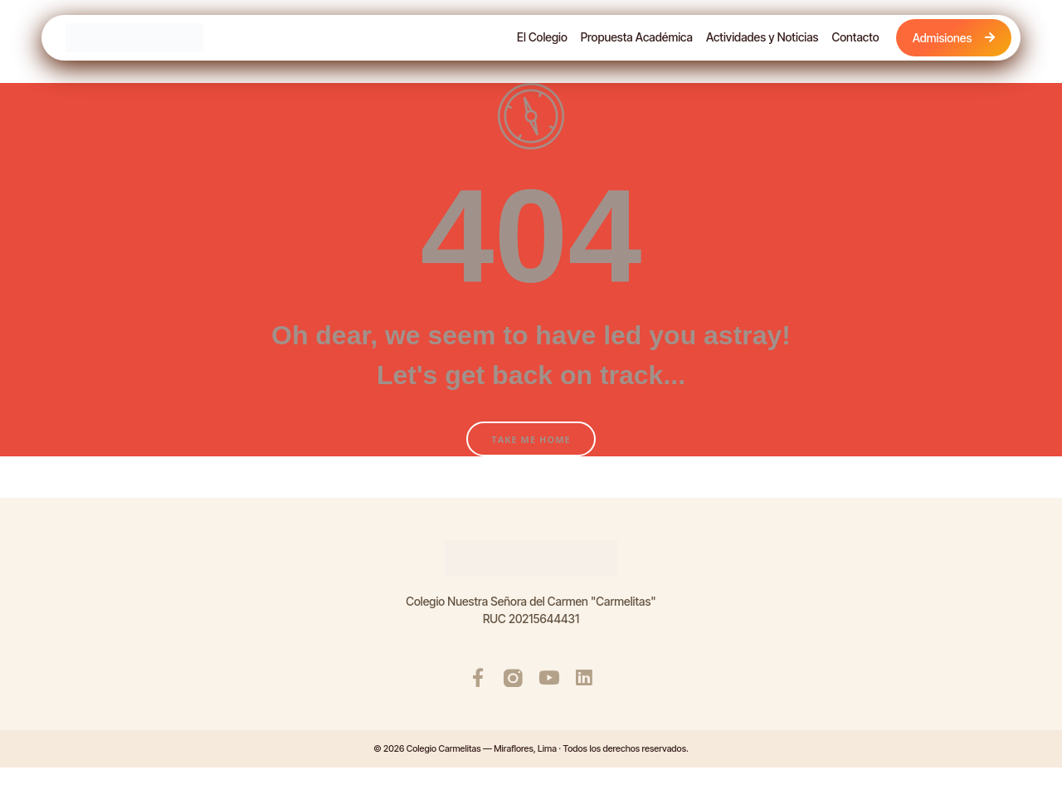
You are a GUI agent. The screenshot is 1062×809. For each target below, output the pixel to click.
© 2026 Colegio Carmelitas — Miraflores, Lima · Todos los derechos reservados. (530, 748)
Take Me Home (530, 439)
